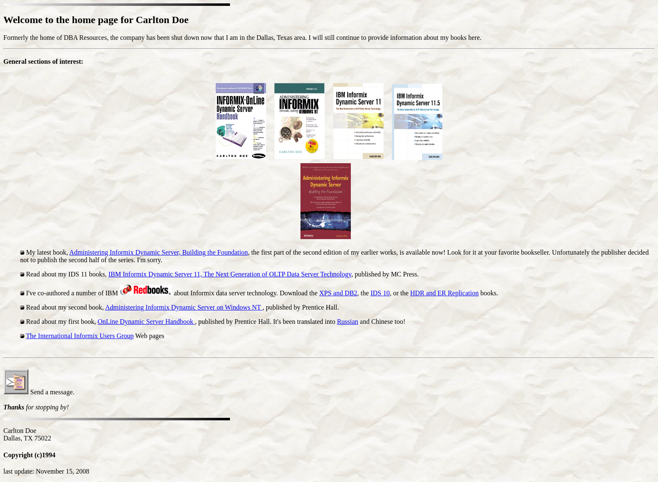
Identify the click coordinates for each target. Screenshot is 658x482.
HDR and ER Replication (444, 293)
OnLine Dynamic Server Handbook (146, 321)
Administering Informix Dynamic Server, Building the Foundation (158, 252)
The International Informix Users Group (80, 335)
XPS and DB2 (338, 293)
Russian (347, 321)
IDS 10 (380, 293)
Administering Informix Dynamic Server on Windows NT (183, 307)
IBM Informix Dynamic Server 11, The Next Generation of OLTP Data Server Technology (229, 274)
